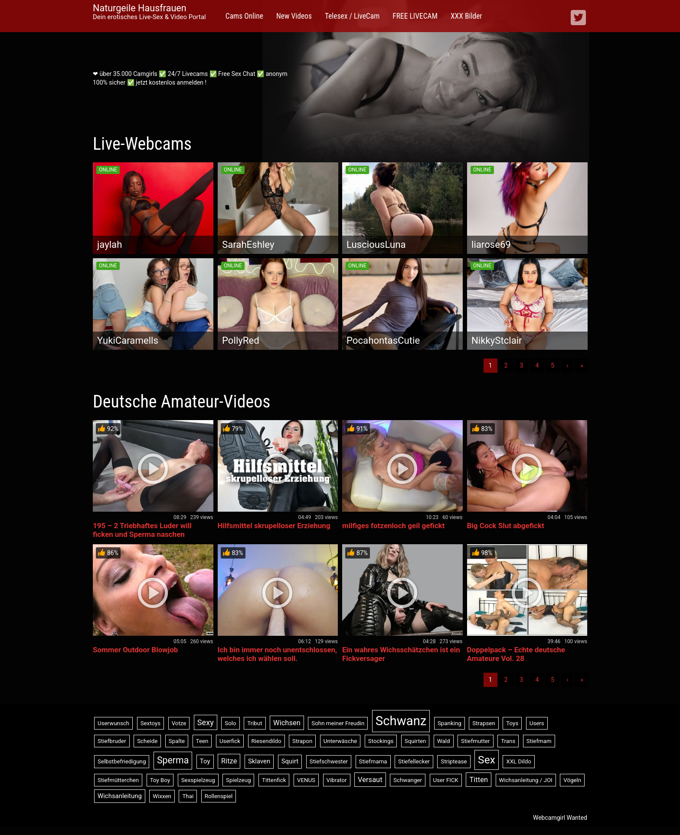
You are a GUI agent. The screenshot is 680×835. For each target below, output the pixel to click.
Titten (478, 780)
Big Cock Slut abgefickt (505, 525)
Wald (443, 741)
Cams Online (244, 16)
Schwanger (407, 780)
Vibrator (337, 780)
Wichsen (287, 723)
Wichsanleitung (120, 796)
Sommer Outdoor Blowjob (135, 649)
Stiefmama (373, 761)
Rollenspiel (219, 796)
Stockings (380, 741)
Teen (202, 741)
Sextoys (151, 723)
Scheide (147, 741)
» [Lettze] (581, 365)
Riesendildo (266, 741)
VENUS (306, 780)
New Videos (294, 16)
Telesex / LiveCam (352, 16)
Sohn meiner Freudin (337, 723)
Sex (486, 759)
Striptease (454, 761)
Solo (230, 723)
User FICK (445, 780)
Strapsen (483, 723)
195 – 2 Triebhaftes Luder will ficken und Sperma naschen (142, 530)
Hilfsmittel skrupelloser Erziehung (274, 525)
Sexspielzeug (198, 780)
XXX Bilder (466, 16)
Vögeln (572, 780)
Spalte (177, 741)
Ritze (229, 761)
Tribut (254, 723)
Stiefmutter (475, 741)
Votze (179, 723)
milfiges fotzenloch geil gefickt (393, 525)
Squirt (290, 761)
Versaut (370, 780)
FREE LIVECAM (415, 16)
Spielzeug (238, 780)
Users (537, 723)
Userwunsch (113, 723)
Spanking (449, 723)
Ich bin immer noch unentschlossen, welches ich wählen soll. (277, 654)
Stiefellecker (414, 761)
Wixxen (162, 796)
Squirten (415, 741)
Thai (187, 796)
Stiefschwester (329, 761)
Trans (508, 741)
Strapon (302, 741)
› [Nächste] (567, 365)
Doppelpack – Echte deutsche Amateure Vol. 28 (516, 654)
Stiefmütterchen (118, 780)
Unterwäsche (340, 741)
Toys (512, 723)
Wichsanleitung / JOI (525, 780)
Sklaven (259, 761)
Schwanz (401, 720)
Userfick (229, 741)
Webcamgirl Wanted (560, 817)
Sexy (205, 722)
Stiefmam (539, 741)
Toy (205, 761)
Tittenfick (274, 780)
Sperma (173, 760)
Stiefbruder (112, 741)
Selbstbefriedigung (122, 761)
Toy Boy (160, 780)
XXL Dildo (518, 761)
